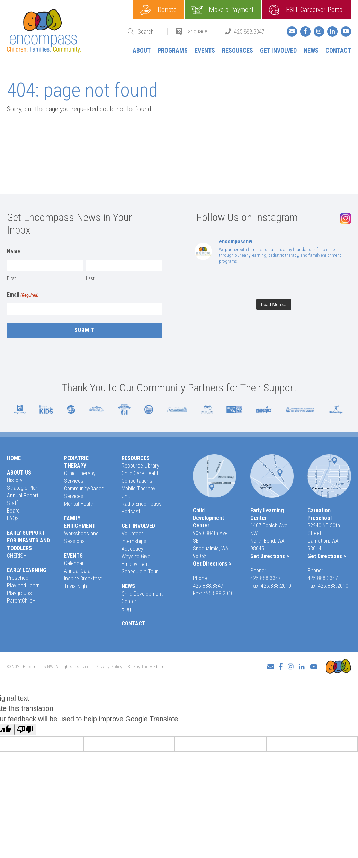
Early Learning (26, 570)
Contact (338, 50)
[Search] (148, 31)
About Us (19, 472)
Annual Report (22, 495)
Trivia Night (76, 586)
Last (90, 278)
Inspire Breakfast (83, 578)
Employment (135, 564)
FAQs (13, 518)
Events (205, 50)
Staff (12, 503)
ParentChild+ (21, 600)
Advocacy (132, 548)
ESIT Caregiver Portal (315, 10)
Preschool (18, 578)
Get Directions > (212, 563)
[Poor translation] (25, 729)
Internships (134, 541)
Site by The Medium (145, 666)
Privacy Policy (109, 666)
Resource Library (140, 465)
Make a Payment (231, 10)
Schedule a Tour (140, 571)
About (142, 50)
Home (14, 458)
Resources (237, 50)
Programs (173, 50)
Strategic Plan (22, 488)
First (11, 278)
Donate (167, 10)
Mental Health (79, 503)
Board (13, 510)
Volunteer (132, 533)
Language (196, 31)
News (311, 50)
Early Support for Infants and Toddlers (28, 540)
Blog (126, 609)
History (15, 480)
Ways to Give (136, 556)
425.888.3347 (249, 31)
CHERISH (16, 555)
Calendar (74, 563)
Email (22, 295)
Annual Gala (77, 571)
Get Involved (278, 50)
